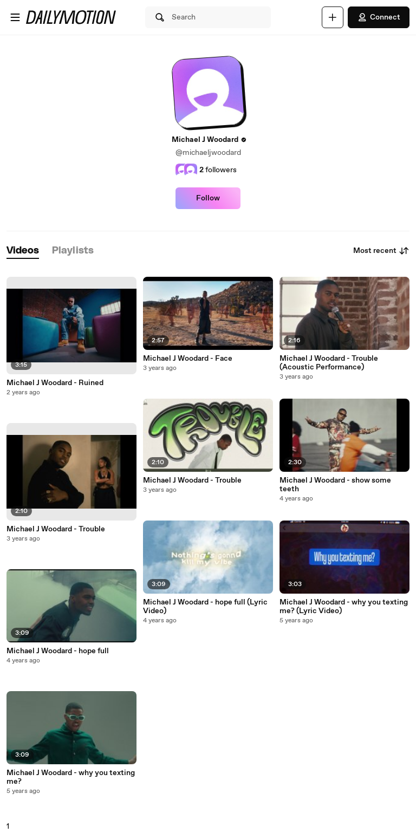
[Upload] (332, 17)
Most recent (381, 250)
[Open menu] (15, 17)
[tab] (22, 251)
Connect (378, 17)
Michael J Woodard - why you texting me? (70, 777)
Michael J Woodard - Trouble (55, 529)
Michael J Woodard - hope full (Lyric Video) (205, 606)
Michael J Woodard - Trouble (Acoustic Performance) (329, 363)
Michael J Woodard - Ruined (54, 383)
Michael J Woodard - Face (187, 358)
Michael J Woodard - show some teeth (335, 484)
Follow (208, 198)
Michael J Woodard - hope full (57, 651)
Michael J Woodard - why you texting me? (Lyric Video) (344, 606)
